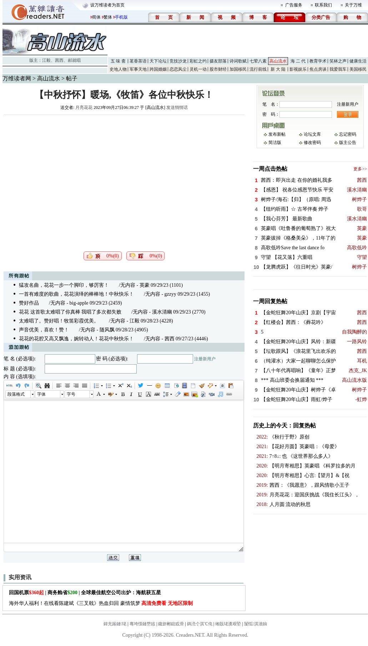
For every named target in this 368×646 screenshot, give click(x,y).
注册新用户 (205, 358)
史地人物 (118, 69)
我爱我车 (338, 69)
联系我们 (323, 4)
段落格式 (16, 394)
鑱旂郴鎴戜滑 (171, 623)
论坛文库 (312, 134)
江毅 (46, 60)
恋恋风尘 (178, 69)
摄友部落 (218, 61)
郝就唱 (74, 60)
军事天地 (138, 69)
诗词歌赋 (238, 61)
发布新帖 (277, 134)
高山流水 (278, 61)
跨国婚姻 (158, 69)
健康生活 (358, 61)
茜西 (59, 60)
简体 (96, 17)
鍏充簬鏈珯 (115, 623)
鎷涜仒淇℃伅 (199, 623)
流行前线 (258, 69)
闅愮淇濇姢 (255, 623)
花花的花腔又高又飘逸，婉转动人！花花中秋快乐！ (76, 338)
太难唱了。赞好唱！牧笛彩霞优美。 (59, 321)
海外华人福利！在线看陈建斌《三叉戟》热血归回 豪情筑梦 (101, 603)
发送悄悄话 (177, 107)
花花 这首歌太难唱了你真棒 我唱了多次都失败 (70, 312)
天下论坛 (158, 61)
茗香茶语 (138, 61)
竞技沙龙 (178, 61)
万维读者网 (16, 78)
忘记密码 (347, 134)
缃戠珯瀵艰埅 (228, 623)
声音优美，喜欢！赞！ (44, 329)
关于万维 (353, 4)
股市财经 (218, 69)
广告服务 (293, 4)
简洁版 (274, 142)
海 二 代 (298, 61)
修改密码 (312, 142)
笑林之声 (338, 61)
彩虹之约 (198, 61)
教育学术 (318, 61)
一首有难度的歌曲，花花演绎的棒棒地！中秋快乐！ (76, 294)
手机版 (121, 17)
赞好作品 (29, 303)
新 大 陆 (278, 69)
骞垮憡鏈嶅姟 (142, 623)
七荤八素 (258, 61)
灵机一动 (198, 69)
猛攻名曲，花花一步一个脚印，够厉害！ (64, 285)
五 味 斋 (118, 61)
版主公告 (347, 142)
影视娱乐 (298, 69)
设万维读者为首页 (107, 4)
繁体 (108, 17)
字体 (41, 394)
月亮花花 (83, 107)
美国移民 (358, 69)
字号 (71, 394)
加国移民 (238, 69)
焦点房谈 (318, 69)
